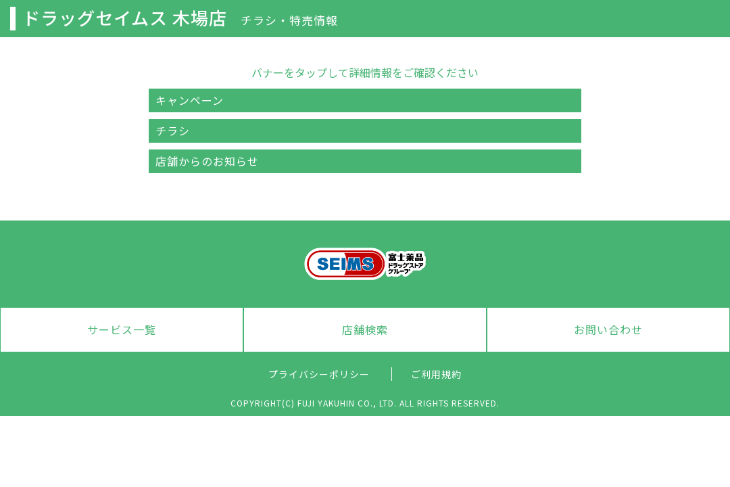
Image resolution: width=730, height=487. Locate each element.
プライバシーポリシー (319, 374)
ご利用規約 (436, 374)
